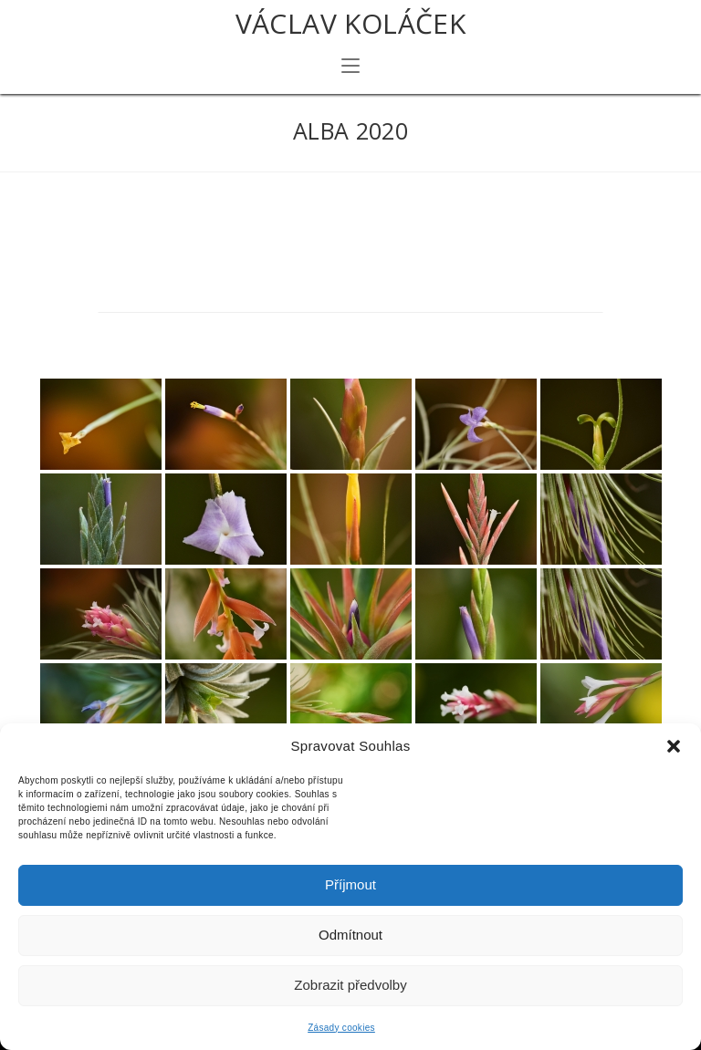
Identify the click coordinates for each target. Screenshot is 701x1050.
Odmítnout (350, 934)
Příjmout (350, 884)
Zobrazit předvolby (350, 985)
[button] (673, 746)
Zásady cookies (341, 1028)
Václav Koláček (350, 23)
